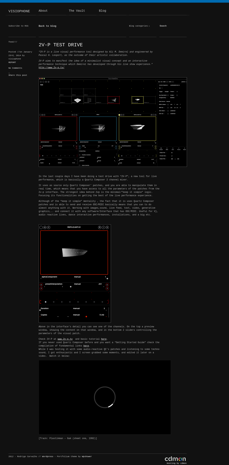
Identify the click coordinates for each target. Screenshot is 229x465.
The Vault (77, 10)
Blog (102, 10)
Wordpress (47, 456)
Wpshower (87, 456)
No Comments (15, 68)
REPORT (12, 62)
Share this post (17, 75)
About (43, 10)
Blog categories (138, 26)
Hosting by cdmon (177, 463)
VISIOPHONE (19, 11)
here (103, 339)
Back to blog (47, 26)
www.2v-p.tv (65, 339)
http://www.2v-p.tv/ (51, 67)
